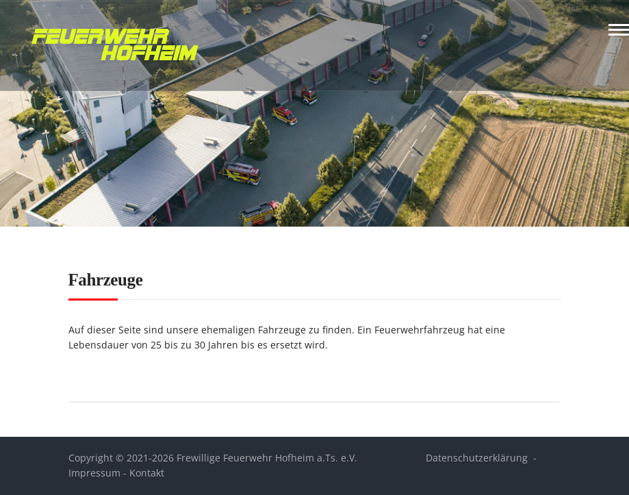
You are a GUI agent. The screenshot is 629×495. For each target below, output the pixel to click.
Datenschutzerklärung (477, 457)
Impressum (94, 472)
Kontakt (146, 472)
